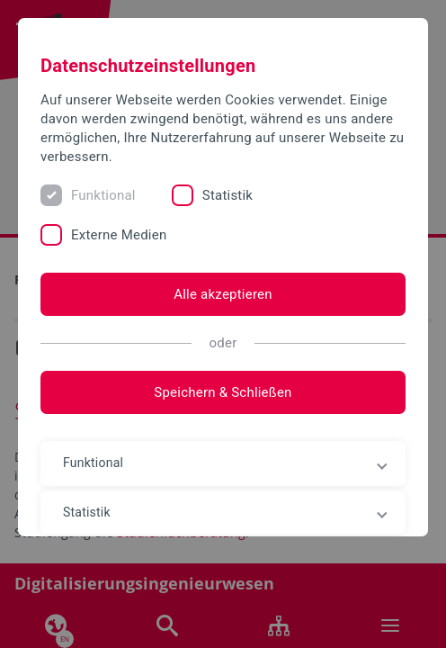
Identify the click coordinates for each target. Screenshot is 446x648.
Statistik (227, 195)
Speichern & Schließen (222, 392)
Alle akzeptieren (223, 294)
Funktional (103, 195)
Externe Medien (118, 235)
